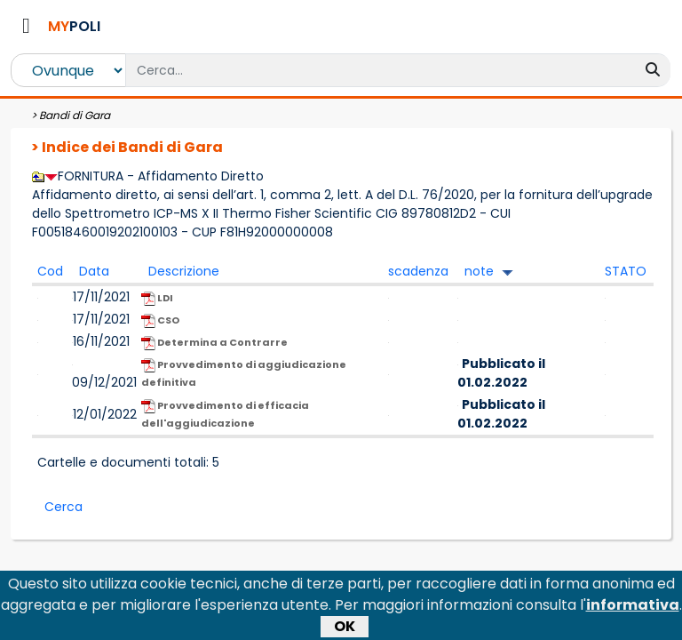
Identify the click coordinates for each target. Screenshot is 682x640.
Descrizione (183, 271)
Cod (50, 271)
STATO (625, 271)
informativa (632, 608)
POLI (74, 26)
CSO (160, 320)
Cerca (63, 507)
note (479, 271)
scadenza (418, 271)
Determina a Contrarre (214, 342)
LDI (157, 298)
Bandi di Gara (74, 115)
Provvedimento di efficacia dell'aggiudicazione (225, 414)
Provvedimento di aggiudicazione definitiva (243, 373)
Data (94, 271)
